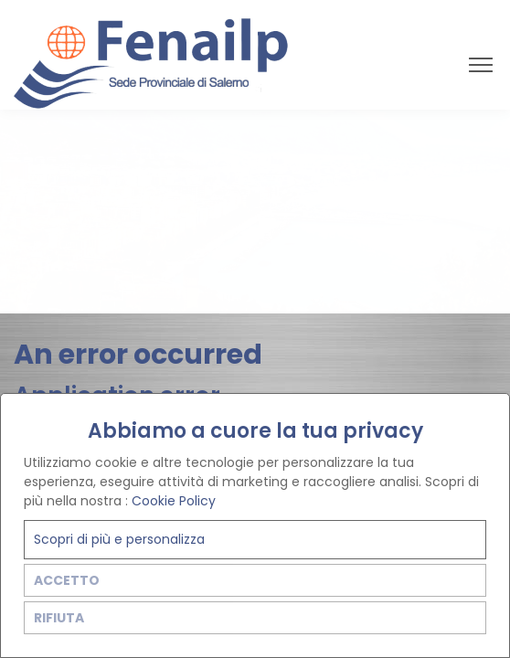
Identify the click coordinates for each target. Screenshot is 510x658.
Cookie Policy (174, 501)
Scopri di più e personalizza (119, 539)
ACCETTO (67, 580)
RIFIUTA (59, 618)
